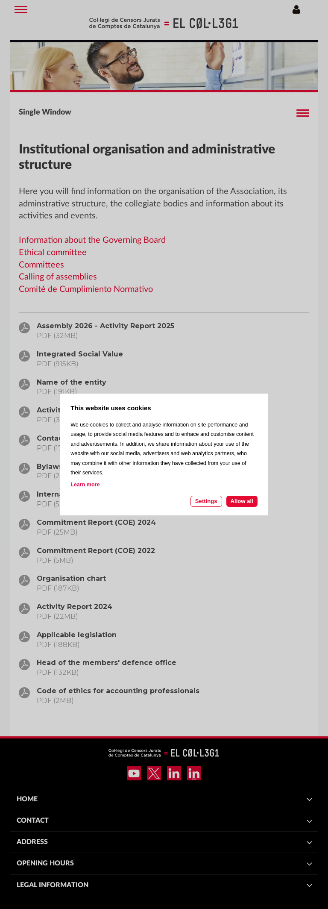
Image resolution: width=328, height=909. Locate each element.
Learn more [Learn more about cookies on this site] (85, 485)
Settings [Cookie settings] (206, 501)
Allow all (242, 501)
